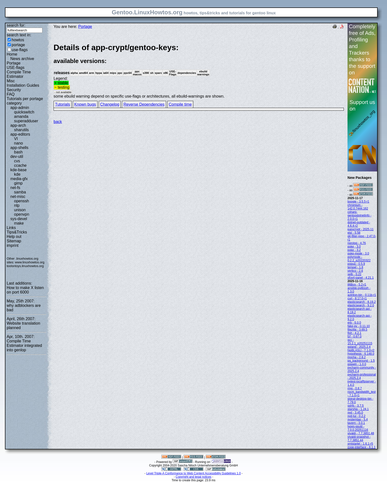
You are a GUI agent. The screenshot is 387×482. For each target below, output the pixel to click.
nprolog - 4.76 (357, 243)
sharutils (21, 130)
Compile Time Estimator (19, 74)
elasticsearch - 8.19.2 (362, 302)
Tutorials (62, 104)
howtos (18, 40)
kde (17, 174)
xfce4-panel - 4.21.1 (361, 277)
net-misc (17, 196)
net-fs (15, 188)
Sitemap (14, 241)
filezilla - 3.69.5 (357, 329)
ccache (20, 165)
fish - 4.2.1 (354, 333)
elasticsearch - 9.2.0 (361, 305)
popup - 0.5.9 (356, 264)
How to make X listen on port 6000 (25, 290)
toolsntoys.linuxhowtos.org (25, 266)
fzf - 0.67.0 (355, 336)
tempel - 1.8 (355, 267)
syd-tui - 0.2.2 (357, 416)
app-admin (19, 107)
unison (20, 210)
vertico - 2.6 (355, 270)
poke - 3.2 (354, 250)
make (19, 223)
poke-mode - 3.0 (358, 253)
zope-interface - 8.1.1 (361, 447)
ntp (16, 205)
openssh (21, 201)
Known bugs (85, 104)
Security (14, 90)
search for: (16, 25)
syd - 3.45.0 (355, 412)
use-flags (20, 50)
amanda (21, 116)
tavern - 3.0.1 (356, 423)
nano (18, 143)
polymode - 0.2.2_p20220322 (359, 258)
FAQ (11, 94)
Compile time (180, 104)
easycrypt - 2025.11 (360, 229)
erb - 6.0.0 (354, 322)
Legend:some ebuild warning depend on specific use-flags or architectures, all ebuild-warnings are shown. (199, 70)
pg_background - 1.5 (361, 360)
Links (11, 228)
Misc (11, 81)
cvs (17, 161)
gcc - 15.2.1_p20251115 (360, 341)
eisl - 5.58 (354, 232)
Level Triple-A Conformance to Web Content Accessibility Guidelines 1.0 (193, 473)
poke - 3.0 (354, 246)
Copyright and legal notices (194, 477)
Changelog (109, 104)
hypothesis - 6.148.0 (361, 354)
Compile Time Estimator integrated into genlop (24, 345)
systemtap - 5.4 (358, 419)
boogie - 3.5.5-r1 (358, 201)
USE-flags (15, 67)
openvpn (21, 214)
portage (18, 45)
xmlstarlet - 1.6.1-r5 (360, 443)
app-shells (19, 148)
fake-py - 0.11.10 (359, 326)
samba (20, 192)
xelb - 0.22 (354, 274)
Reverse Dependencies (143, 104)
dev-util (16, 156)
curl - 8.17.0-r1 (357, 298)
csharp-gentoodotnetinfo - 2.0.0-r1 (359, 215)
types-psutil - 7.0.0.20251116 (358, 428)
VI (16, 139)
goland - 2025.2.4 (359, 347)
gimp (18, 183)
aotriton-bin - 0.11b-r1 (362, 295)
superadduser (26, 121)
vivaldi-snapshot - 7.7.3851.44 (359, 438)
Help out (14, 236)
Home (12, 54)
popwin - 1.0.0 (357, 364)
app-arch (18, 125)
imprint (13, 245)
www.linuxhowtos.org (29, 262)
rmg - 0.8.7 (355, 388)
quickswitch (24, 112)
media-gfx (19, 179)
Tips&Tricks (17, 232)
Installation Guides (23, 85)
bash (18, 152)
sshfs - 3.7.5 (356, 405)
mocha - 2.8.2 (357, 357)
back (58, 122)
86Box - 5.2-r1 (357, 284)
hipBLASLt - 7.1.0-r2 (361, 350)
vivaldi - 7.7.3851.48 (361, 433)
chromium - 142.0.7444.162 (358, 206)
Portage (13, 63)
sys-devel (18, 219)
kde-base (18, 170)
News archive (22, 59)
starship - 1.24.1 (358, 409)
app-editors (20, 134)
